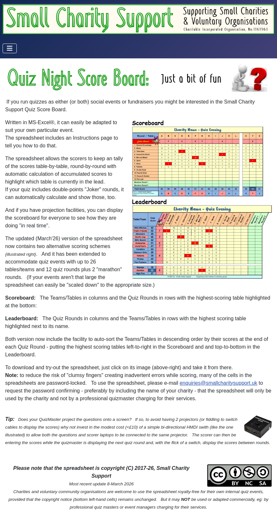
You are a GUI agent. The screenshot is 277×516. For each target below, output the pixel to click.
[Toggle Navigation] (10, 48)
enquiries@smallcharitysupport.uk (218, 383)
